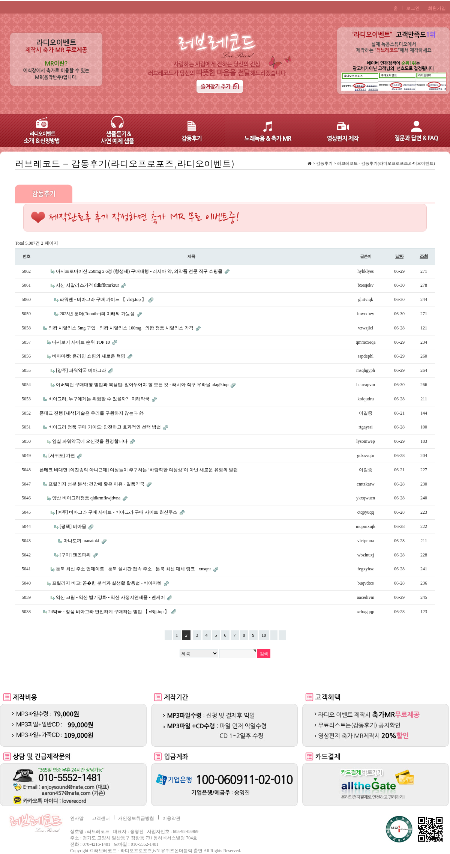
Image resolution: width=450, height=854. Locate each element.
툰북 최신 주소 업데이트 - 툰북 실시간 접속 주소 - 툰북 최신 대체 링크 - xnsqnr (134, 568)
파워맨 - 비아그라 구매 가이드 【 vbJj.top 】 (103, 299)
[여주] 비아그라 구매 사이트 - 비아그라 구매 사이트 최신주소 (117, 512)
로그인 (413, 8)
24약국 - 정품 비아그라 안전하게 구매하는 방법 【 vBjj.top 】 (109, 611)
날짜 (399, 256)
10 (262, 634)
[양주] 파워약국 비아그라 (81, 370)
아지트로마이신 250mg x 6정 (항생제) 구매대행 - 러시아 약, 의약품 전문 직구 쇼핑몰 (140, 271)
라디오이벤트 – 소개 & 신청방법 (37, 130)
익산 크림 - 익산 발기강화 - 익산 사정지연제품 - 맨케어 (111, 597)
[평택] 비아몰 (73, 526)
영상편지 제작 (337, 130)
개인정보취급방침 (136, 818)
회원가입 (437, 8)
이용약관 (171, 818)
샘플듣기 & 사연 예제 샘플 (112, 130)
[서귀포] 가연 (62, 455)
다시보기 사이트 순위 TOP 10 (81, 342)
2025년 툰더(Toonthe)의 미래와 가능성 (98, 313)
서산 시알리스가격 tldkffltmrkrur (88, 285)
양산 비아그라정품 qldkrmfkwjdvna (87, 498)
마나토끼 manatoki (81, 540)
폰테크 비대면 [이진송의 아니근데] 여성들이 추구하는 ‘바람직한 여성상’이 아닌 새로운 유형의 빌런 (138, 469)
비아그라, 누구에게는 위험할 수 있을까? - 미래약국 (99, 398)
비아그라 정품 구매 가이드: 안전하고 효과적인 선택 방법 (105, 427)
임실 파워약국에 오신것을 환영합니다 (90, 441)
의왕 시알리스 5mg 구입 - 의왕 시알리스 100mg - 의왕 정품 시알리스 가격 (121, 328)
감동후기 (187, 130)
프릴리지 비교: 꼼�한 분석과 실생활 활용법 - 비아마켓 (107, 583)
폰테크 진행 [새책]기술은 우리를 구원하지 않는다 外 (91, 413)
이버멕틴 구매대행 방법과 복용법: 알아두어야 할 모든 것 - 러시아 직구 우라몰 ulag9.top (143, 384)
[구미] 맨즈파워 (76, 555)
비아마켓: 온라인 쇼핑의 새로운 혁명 (89, 356)
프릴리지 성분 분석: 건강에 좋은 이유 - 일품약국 (97, 484)
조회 (424, 256)
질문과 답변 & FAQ (412, 130)
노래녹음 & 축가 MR (262, 130)
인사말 (77, 818)
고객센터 (101, 818)
